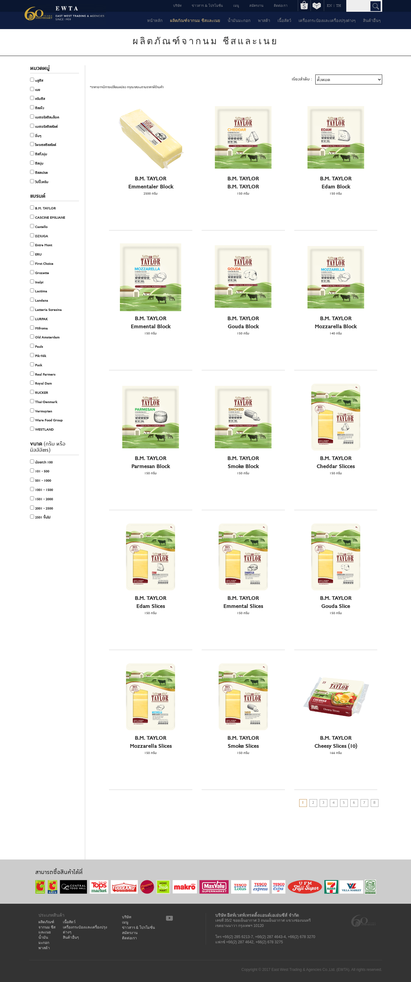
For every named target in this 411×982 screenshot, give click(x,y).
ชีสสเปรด (39, 172)
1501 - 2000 (41, 499)
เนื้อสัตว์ (284, 20)
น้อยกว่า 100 (41, 462)
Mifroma (39, 328)
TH (338, 5)
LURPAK (39, 319)
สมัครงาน (256, 5)
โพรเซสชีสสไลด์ (43, 145)
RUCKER (39, 392)
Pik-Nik (38, 356)
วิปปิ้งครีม (39, 182)
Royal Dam (41, 383)
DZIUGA (39, 236)
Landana (39, 300)
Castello (38, 227)
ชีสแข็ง (37, 108)
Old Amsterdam (44, 337)
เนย (35, 90)
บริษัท (177, 5)
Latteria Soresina (46, 309)
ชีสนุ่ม (36, 163)
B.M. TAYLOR (43, 208)
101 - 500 (39, 471)
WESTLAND (42, 429)
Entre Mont (41, 245)
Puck (36, 365)
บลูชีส (36, 80)
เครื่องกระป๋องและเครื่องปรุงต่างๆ (327, 20)
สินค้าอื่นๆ (372, 20)
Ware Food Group (46, 420)
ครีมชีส (37, 98)
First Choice (41, 263)
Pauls (36, 346)
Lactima (38, 291)
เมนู (236, 5)
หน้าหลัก (155, 20)
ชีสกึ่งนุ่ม (38, 154)
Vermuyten (41, 411)
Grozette (39, 273)
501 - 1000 (40, 480)
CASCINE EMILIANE (47, 217)
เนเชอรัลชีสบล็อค (44, 117)
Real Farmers (42, 374)
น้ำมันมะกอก (239, 20)
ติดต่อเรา (280, 5)
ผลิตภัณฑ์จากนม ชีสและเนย (195, 20)
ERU (36, 254)
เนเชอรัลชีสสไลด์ (44, 126)
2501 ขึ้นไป (40, 517)
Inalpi (36, 282)
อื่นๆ (35, 136)
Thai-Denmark (43, 402)
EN (329, 5)
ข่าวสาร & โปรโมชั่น (207, 5)
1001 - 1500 (41, 490)
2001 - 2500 (41, 508)
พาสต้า (264, 20)
